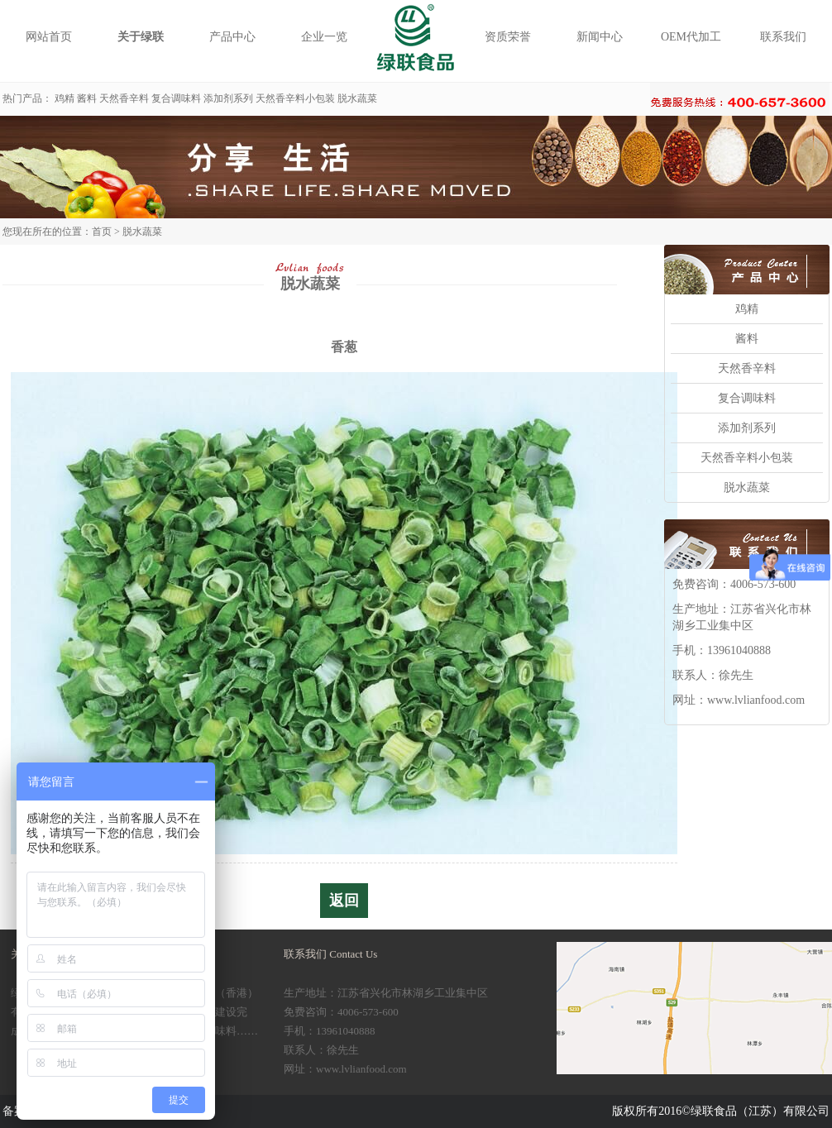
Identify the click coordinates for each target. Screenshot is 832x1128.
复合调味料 (176, 98)
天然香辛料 (124, 98)
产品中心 (232, 37)
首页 (102, 231)
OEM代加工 (691, 37)
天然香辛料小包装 (295, 98)
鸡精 (64, 98)
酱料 (87, 98)
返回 (344, 900)
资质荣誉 (508, 37)
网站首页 (49, 37)
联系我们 (783, 37)
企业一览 (324, 37)
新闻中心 (599, 37)
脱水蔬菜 (357, 98)
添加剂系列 (228, 98)
